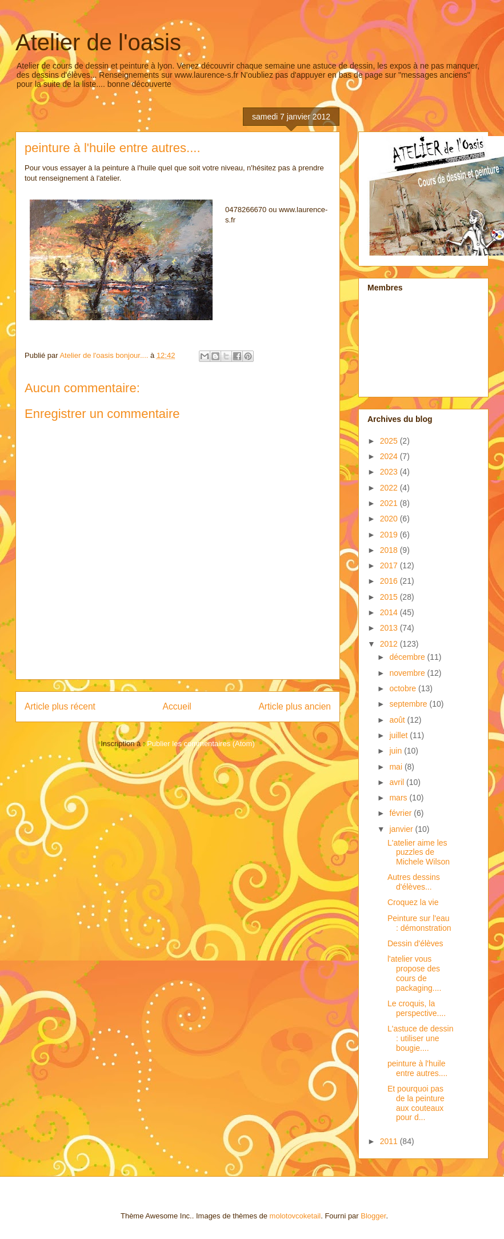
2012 (390, 643)
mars (399, 797)
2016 (390, 580)
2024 (390, 456)
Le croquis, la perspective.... (416, 1008)
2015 (390, 596)
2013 (390, 627)
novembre (408, 673)
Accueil (177, 706)
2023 (390, 471)
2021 (390, 503)
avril (397, 782)
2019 (390, 534)
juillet (399, 735)
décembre (408, 657)
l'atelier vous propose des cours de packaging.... (414, 973)
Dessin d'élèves (415, 943)
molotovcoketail (295, 1216)
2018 (390, 550)
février (401, 813)
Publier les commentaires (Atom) (201, 743)
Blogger (373, 1216)
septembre (409, 703)
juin (396, 750)
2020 (390, 518)
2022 (390, 487)
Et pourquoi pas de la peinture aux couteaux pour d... (416, 1103)
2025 (390, 440)
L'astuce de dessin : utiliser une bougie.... (420, 1038)
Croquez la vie (413, 902)
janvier (402, 829)
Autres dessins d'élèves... (413, 882)
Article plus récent (60, 706)
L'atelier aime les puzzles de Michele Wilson (418, 852)
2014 (390, 612)
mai (396, 766)
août (398, 719)
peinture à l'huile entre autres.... (417, 1068)
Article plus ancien (294, 706)
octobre (403, 688)
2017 (390, 565)
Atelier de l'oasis (98, 42)
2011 (390, 1141)
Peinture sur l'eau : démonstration (419, 923)
